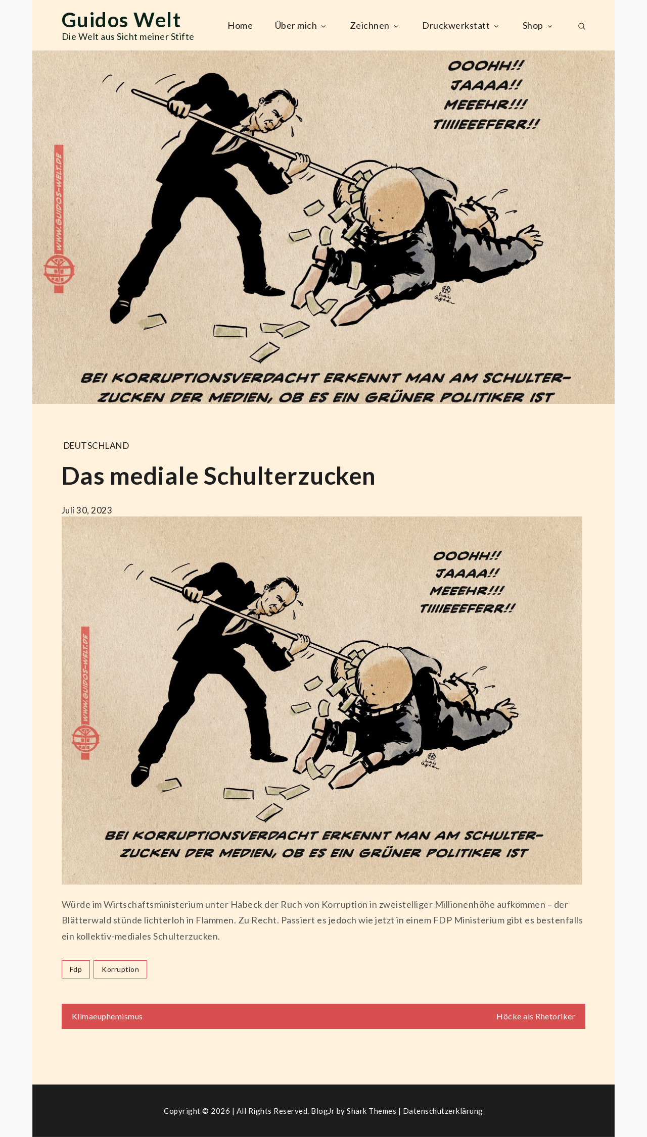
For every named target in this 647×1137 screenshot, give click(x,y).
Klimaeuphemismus (107, 1016)
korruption (120, 969)
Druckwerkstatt (461, 25)
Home (240, 25)
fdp (76, 969)
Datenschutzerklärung (443, 1110)
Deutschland (96, 445)
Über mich (301, 25)
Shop (538, 25)
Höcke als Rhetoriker (535, 1016)
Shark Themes (372, 1110)
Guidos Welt (121, 20)
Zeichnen (375, 25)
